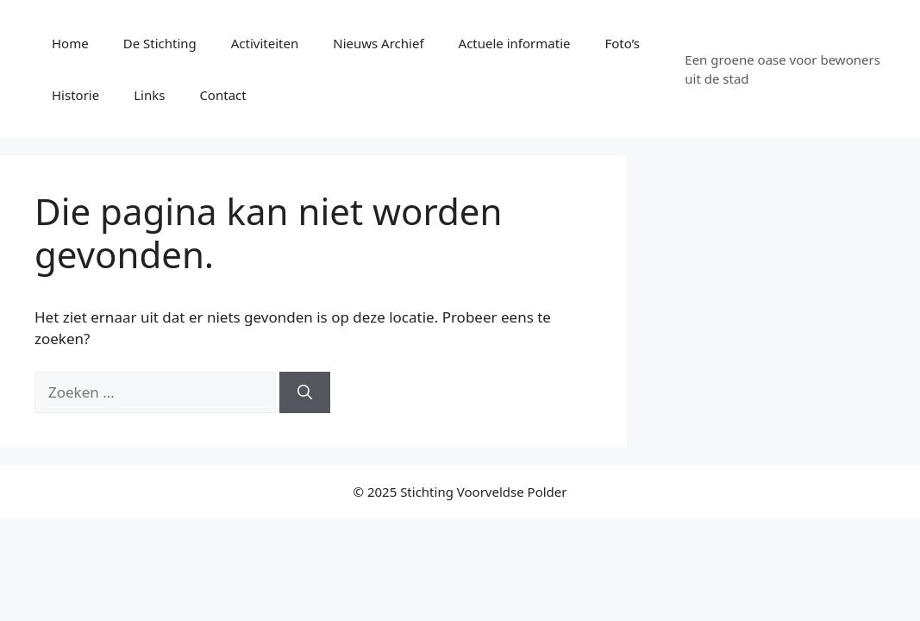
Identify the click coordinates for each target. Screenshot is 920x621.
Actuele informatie (515, 43)
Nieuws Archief (378, 43)
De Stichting (160, 43)
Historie (75, 95)
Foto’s (622, 43)
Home (70, 43)
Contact (222, 95)
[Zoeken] (304, 392)
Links (149, 95)
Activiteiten (264, 43)
